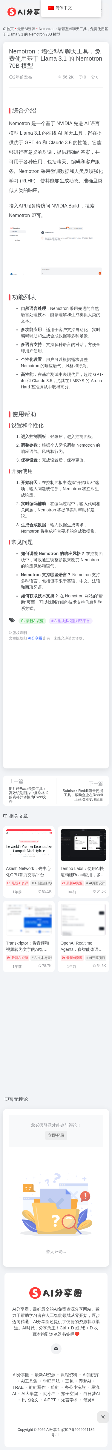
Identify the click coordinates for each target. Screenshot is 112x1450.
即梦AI (85, 1381)
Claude (56, 142)
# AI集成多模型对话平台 (70, 621)
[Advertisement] (56, 702)
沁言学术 (69, 1399)
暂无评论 (18, 1099)
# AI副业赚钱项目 (44, 883)
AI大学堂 (30, 1393)
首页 (10, 29)
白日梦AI (91, 1393)
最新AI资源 (26, 29)
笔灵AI (89, 1399)
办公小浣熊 (75, 1387)
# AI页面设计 (95, 883)
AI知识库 (91, 1374)
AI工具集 (29, 1381)
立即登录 (56, 1135)
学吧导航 (51, 1381)
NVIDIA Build (65, 205)
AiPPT (50, 1399)
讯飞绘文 (30, 1399)
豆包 (69, 1381)
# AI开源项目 (95, 958)
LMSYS (77, 380)
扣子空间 (69, 1393)
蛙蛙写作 (37, 1387)
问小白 (49, 1393)
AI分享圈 (21, 1374)
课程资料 (69, 1374)
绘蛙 (55, 1387)
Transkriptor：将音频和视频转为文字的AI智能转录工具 (27, 949)
